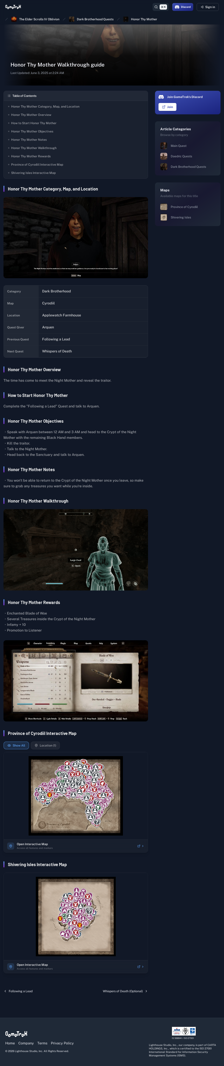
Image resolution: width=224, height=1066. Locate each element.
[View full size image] (75, 237)
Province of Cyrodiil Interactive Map (35, 164)
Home (10, 1043)
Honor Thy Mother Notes (27, 139)
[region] (76, 795)
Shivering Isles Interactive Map (32, 173)
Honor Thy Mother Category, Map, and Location (43, 106)
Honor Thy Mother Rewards (29, 156)
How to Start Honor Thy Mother (32, 123)
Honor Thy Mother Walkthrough (32, 148)
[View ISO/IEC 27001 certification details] (184, 1033)
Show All (16, 745)
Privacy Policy (62, 1043)
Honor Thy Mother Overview (29, 115)
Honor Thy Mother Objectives (30, 131)
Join (167, 107)
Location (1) (45, 745)
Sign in (207, 7)
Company (26, 1043)
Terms (42, 1043)
